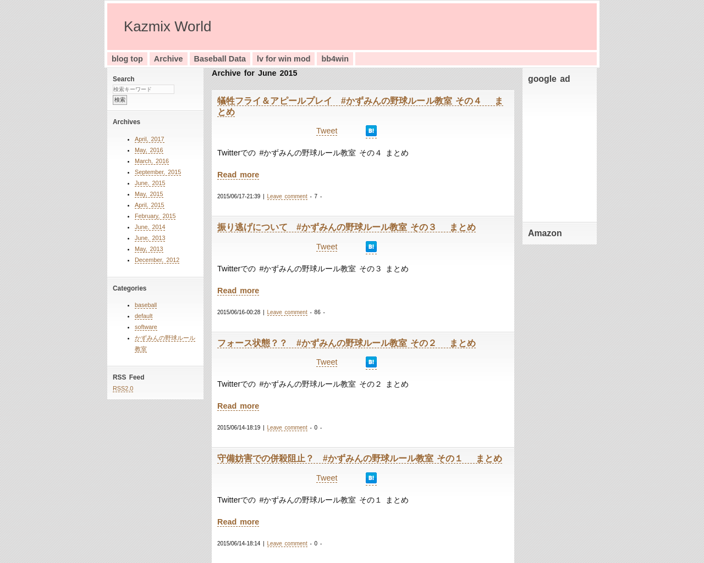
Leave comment (287, 196)
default (143, 316)
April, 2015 (149, 205)
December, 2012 (157, 260)
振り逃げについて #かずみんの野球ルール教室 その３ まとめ (346, 227)
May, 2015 (149, 194)
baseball (146, 305)
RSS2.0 (123, 388)
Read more (238, 174)
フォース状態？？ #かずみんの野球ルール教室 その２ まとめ (346, 343)
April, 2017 (149, 139)
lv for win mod (284, 58)
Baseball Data (220, 58)
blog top (127, 58)
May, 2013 (149, 249)
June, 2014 (150, 227)
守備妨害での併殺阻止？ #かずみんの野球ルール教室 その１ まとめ (359, 458)
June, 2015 (150, 183)
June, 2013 (150, 238)
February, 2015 (155, 216)
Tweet (326, 130)
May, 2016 (149, 150)
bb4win (335, 58)
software (146, 327)
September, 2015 (158, 172)
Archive (168, 58)
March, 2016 (152, 161)
